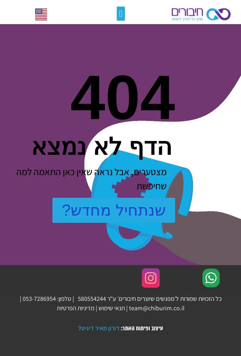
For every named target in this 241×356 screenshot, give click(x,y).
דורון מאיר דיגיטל (99, 328)
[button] (121, 14)
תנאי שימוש (112, 308)
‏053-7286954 (39, 299)
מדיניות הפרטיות (75, 308)
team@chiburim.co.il (157, 308)
